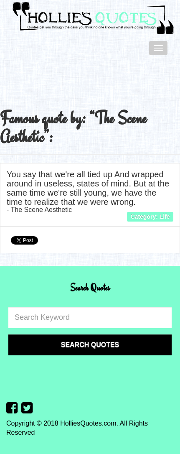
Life (165, 216)
